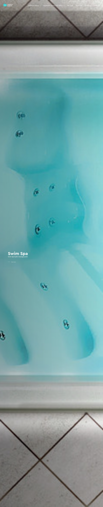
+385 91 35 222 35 (72, 1)
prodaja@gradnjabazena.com (85, 1)
